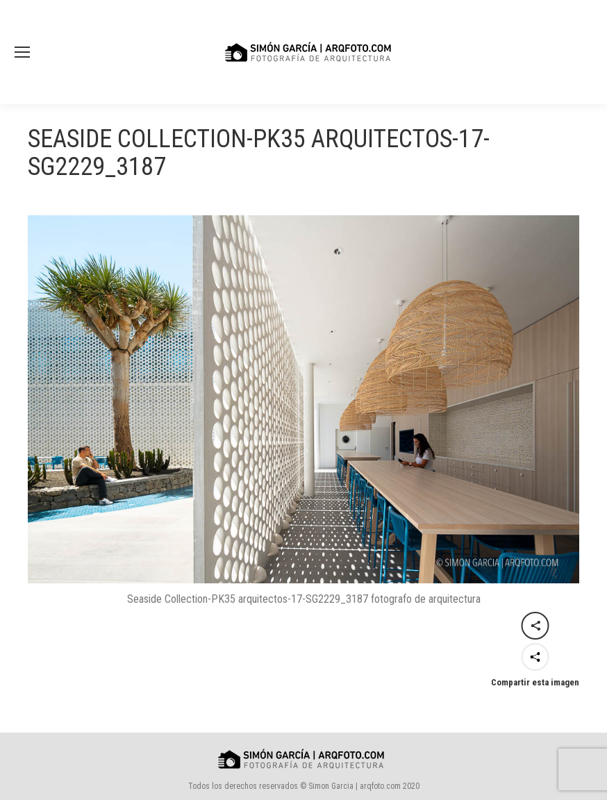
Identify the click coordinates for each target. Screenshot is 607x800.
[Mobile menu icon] (22, 52)
